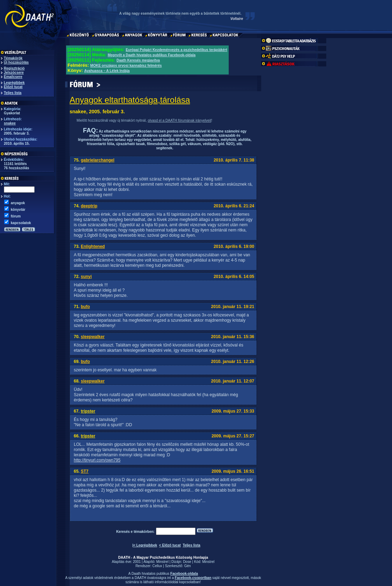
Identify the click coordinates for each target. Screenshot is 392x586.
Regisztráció (14, 68)
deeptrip (89, 205)
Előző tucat (13, 87)
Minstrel (162, 562)
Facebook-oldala (184, 574)
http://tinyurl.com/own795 (97, 460)
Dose (187, 562)
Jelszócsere (14, 72)
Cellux (157, 566)
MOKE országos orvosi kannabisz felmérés (126, 65)
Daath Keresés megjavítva (138, 60)
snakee (10, 123)
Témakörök (13, 58)
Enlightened (93, 246)
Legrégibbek (14, 83)
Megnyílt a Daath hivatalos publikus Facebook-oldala (151, 55)
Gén (187, 566)
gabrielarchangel (97, 160)
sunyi (86, 276)
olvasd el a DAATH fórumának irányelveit (179, 120)
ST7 (84, 471)
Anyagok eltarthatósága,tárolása (130, 100)
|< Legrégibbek (144, 545)
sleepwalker (93, 336)
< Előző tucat (170, 545)
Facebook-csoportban (193, 578)
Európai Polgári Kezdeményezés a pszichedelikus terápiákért (176, 50)
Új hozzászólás (16, 62)
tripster (88, 411)
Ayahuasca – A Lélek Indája (107, 71)
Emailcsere (13, 77)
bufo (85, 306)
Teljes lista (12, 93)
